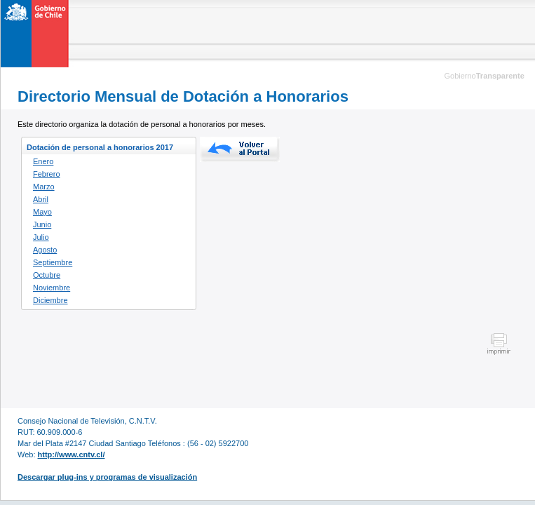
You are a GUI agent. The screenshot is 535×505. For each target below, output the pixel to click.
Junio (42, 224)
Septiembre (52, 262)
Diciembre (50, 300)
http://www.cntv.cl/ (71, 454)
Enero (43, 161)
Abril (40, 199)
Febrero (46, 174)
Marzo (44, 186)
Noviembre (51, 287)
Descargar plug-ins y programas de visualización (107, 477)
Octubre (46, 275)
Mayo (42, 212)
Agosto (45, 249)
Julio (41, 237)
